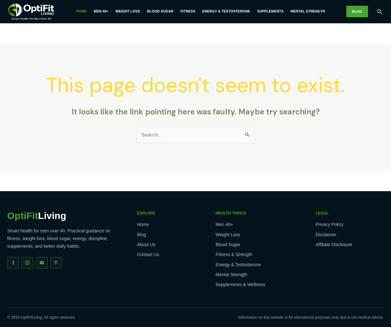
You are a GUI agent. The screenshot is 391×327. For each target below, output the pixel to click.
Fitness (187, 11)
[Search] (379, 11)
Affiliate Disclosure (334, 244)
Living (36, 216)
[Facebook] (13, 263)
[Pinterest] (56, 263)
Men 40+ (101, 11)
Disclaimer (326, 234)
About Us (146, 244)
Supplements (270, 11)
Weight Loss (128, 11)
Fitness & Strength (234, 254)
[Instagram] (27, 263)
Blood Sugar (160, 11)
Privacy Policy (329, 224)
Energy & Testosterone (226, 11)
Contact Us (148, 254)
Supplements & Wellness (240, 284)
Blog (357, 11)
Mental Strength (307, 11)
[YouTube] (42, 263)
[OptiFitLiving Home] (31, 11)
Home (81, 11)
